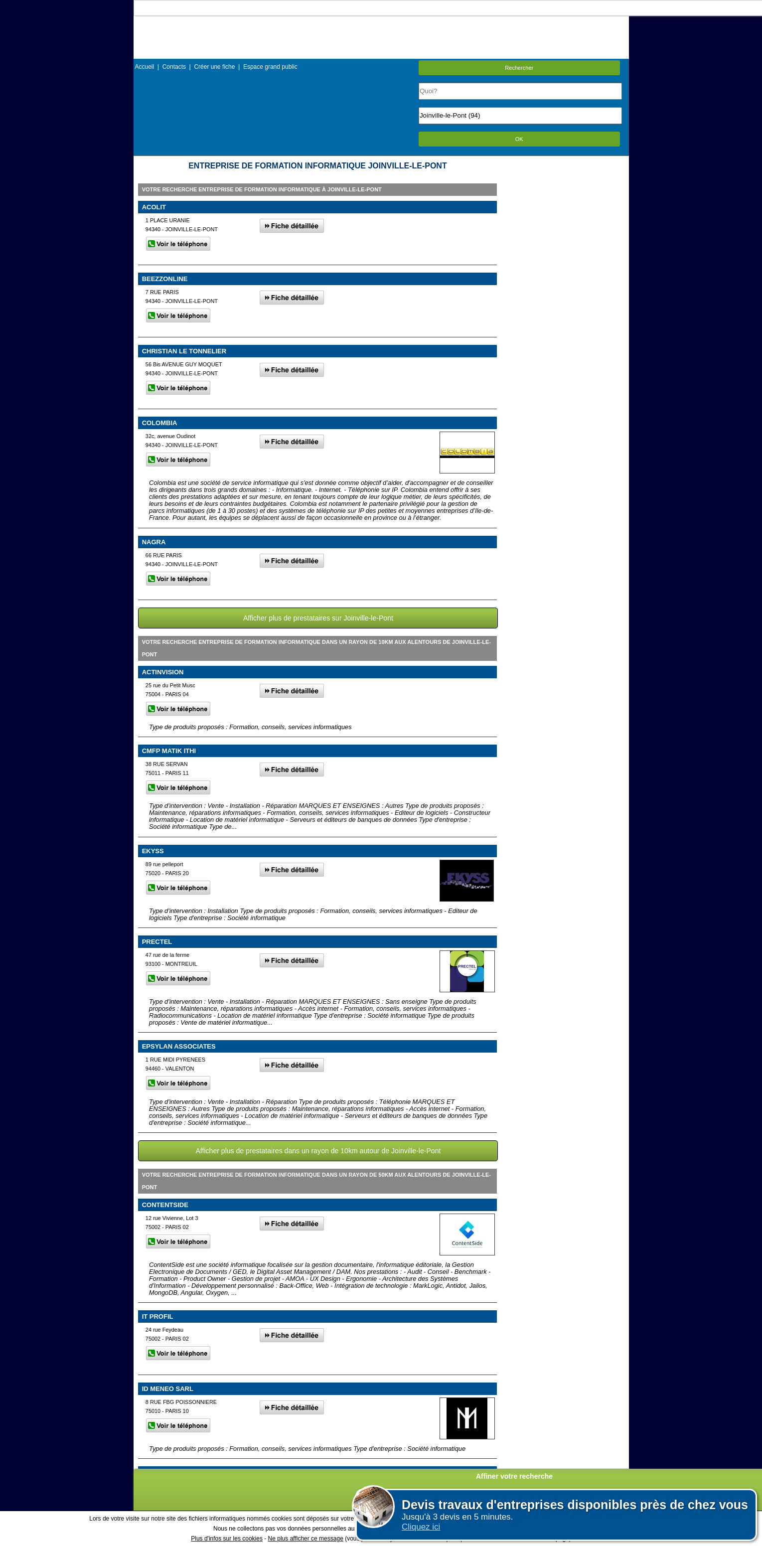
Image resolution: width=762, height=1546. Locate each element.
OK (519, 139)
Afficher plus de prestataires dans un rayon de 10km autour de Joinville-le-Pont (318, 1151)
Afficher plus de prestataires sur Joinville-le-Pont (318, 618)
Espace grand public (270, 66)
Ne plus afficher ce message (305, 1538)
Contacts (174, 66)
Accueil (144, 66)
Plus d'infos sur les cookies (227, 1538)
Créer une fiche (214, 66)
